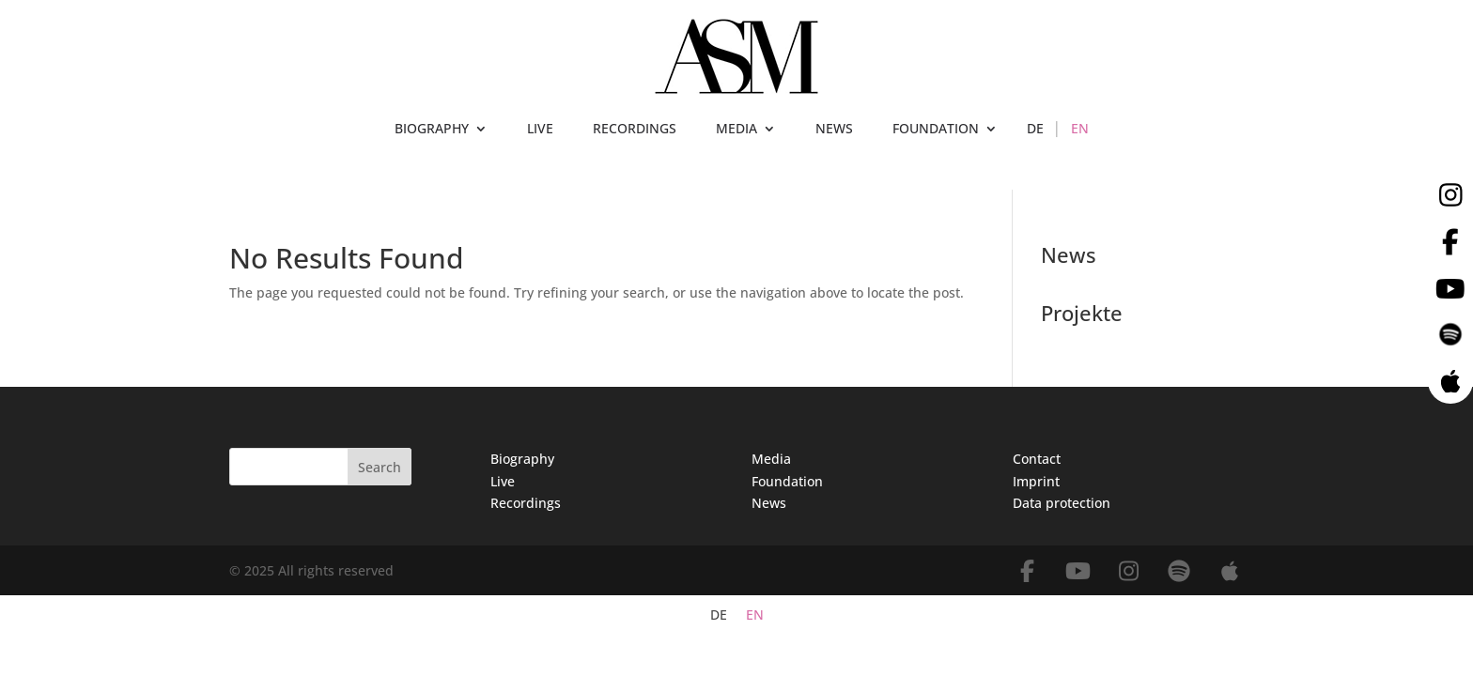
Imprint (1036, 481)
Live (502, 481)
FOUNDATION (935, 129)
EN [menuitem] (755, 615)
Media (771, 459)
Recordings (525, 503)
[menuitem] (1035, 132)
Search (379, 467)
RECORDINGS (634, 129)
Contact (1037, 459)
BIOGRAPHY (432, 129)
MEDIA (736, 129)
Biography (522, 459)
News (769, 503)
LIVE (540, 129)
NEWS (834, 129)
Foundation (787, 481)
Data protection (1061, 503)
